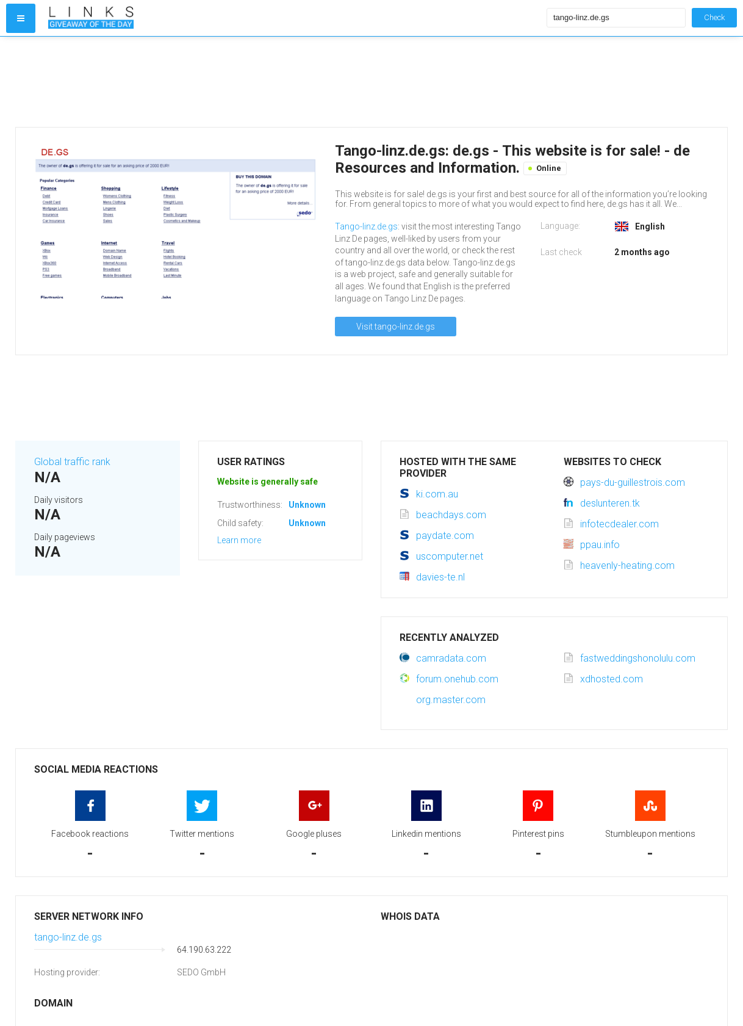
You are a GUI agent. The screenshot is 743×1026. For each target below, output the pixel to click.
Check (714, 17)
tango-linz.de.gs (68, 937)
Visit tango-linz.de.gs (395, 326)
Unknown (307, 505)
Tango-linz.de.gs (366, 226)
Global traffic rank (72, 462)
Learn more (239, 540)
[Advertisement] (294, 81)
